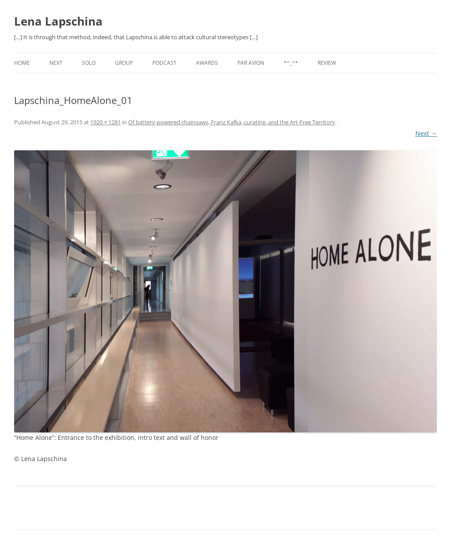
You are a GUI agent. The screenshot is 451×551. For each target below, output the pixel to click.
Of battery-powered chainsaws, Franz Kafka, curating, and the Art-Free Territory (231, 122)
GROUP (124, 63)
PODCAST (164, 63)
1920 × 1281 (105, 122)
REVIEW (327, 63)
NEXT (56, 63)
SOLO (89, 63)
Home (22, 63)
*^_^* (291, 63)
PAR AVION (250, 63)
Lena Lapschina (58, 21)
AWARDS (207, 63)
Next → (426, 133)
